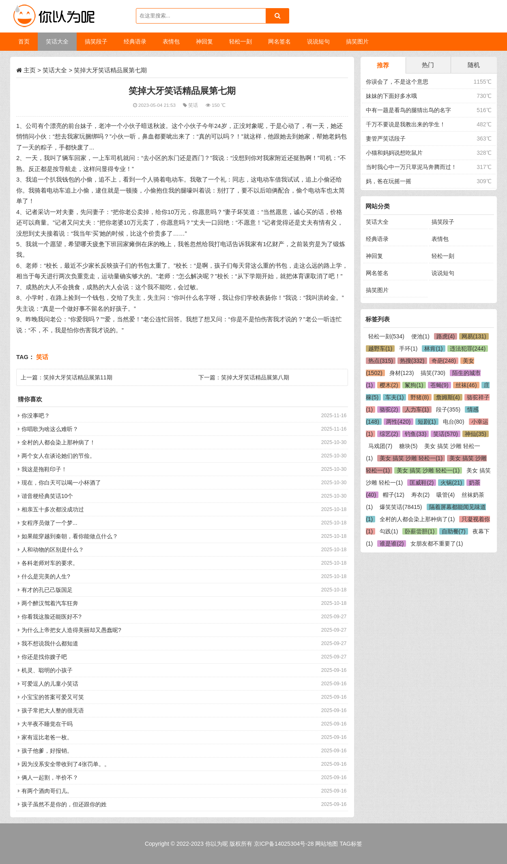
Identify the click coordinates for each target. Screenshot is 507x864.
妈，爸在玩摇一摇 (388, 181)
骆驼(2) (389, 409)
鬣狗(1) (414, 385)
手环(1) (408, 348)
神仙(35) (475, 434)
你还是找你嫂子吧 (44, 657)
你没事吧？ (35, 415)
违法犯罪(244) (468, 348)
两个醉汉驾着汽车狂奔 (49, 603)
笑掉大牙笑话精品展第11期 (77, 377)
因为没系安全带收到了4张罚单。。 (65, 764)
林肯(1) (433, 348)
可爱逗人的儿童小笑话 (49, 683)
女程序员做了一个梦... (49, 523)
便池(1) (420, 336)
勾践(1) (389, 531)
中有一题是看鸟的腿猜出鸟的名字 (408, 110)
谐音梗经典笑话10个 (47, 496)
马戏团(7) (380, 446)
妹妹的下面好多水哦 (391, 96)
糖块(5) (408, 446)
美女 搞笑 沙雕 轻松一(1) (411, 458)
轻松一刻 (443, 256)
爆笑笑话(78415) (401, 507)
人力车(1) (417, 409)
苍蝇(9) (439, 385)
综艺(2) (389, 434)
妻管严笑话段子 (386, 138)
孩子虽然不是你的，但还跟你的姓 (64, 804)
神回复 (374, 256)
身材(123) (401, 373)
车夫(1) (394, 397)
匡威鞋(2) (422, 482)
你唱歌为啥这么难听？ (49, 429)
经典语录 (377, 239)
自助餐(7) (454, 531)
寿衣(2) (420, 495)
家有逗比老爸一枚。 (47, 737)
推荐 (383, 65)
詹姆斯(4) (448, 397)
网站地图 (326, 843)
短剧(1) (427, 421)
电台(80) (453, 421)
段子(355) (448, 409)
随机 (474, 64)
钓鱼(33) (415, 434)
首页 (24, 41)
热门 (428, 64)
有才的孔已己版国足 (47, 590)
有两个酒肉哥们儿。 (47, 791)
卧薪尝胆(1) (419, 531)
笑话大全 (55, 70)
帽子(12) (393, 495)
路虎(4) (445, 336)
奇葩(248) (444, 360)
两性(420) (398, 421)
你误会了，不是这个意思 (397, 81)
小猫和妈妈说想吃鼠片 (394, 152)
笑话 (193, 105)
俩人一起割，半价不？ (49, 777)
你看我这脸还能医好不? (51, 616)
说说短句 (443, 273)
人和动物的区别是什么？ (52, 549)
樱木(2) (389, 385)
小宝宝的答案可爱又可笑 (52, 697)
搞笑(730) (433, 373)
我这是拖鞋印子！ (44, 469)
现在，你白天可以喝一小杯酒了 (61, 482)
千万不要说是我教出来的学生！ (405, 124)
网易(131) (474, 336)
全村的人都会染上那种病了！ (58, 442)
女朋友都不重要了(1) (436, 543)
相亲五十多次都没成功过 (52, 509)
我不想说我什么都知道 (49, 643)
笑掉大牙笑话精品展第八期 (255, 377)
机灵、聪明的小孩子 (47, 670)
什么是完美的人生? (45, 576)
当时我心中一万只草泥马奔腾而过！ (411, 167)
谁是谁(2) (392, 543)
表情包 (440, 239)
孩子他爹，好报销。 (47, 750)
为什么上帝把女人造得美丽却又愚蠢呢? (71, 630)
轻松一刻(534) (386, 336)
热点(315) (380, 360)
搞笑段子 (443, 222)
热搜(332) (412, 360)
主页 (30, 70)
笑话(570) (445, 434)
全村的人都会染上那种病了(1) (417, 519)
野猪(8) (419, 397)
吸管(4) (445, 495)
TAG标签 (350, 843)
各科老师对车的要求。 (49, 563)
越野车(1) (380, 348)
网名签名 (377, 273)
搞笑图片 (377, 290)
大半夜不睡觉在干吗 (47, 724)
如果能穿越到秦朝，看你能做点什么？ (69, 536)
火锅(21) (451, 482)
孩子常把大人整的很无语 (52, 710)
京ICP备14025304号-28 (284, 843)
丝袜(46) (466, 385)
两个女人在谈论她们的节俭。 (58, 456)
